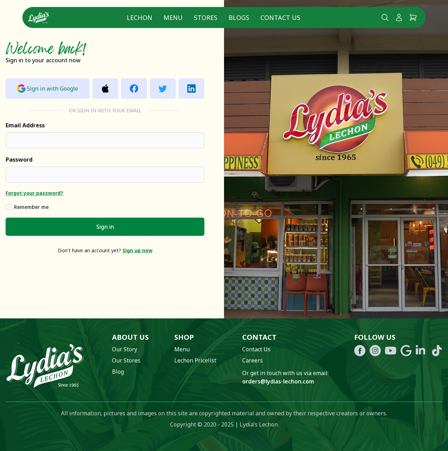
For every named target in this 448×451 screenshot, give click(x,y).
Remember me (31, 207)
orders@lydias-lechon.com (278, 381)
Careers (252, 360)
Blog (118, 371)
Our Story (124, 349)
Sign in (105, 227)
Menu (173, 17)
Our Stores (126, 360)
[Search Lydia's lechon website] (385, 17)
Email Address (25, 125)
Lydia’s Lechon (259, 424)
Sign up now (137, 250)
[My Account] (399, 17)
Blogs (239, 17)
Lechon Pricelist (195, 360)
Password (19, 159)
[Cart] (413, 17)
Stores (205, 17)
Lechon (139, 17)
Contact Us (280, 17)
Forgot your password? (34, 193)
